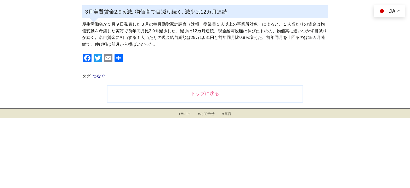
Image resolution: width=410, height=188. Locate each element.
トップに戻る (205, 93)
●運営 (226, 113)
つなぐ (99, 76)
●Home (185, 113)
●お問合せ (206, 113)
